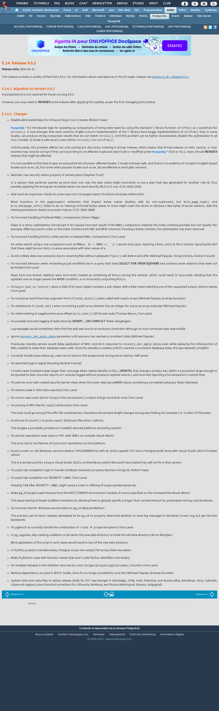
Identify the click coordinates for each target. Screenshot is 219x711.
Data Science (73, 16)
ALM (85, 10)
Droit (153, 3)
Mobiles (195, 10)
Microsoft (98, 10)
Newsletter (102, 3)
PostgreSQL (159, 16)
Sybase (188, 16)
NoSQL (143, 16)
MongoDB (114, 21)
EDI (137, 10)
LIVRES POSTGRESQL (109, 31)
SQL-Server (204, 16)
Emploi (122, 3)
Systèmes (211, 10)
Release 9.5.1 (205, 602)
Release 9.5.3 (14, 602)
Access (41, 16)
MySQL (130, 16)
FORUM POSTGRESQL (60, 26)
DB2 (88, 16)
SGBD (170, 10)
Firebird (100, 16)
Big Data (55, 16)
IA (76, 10)
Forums (21, 3)
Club (166, 3)
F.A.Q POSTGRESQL (89, 26)
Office (182, 10)
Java (111, 10)
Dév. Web (124, 10)
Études (138, 3)
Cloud (67, 10)
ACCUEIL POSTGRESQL (28, 26)
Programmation (153, 10)
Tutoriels (41, 3)
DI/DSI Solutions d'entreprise (41, 10)
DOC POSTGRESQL (117, 26)
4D (30, 16)
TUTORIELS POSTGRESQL (148, 26)
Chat (83, 3)
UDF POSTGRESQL (179, 26)
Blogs (69, 3)
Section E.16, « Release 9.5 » (170, 77)
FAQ (57, 3)
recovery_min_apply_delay (38, 341)
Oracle (175, 16)
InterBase (116, 16)
